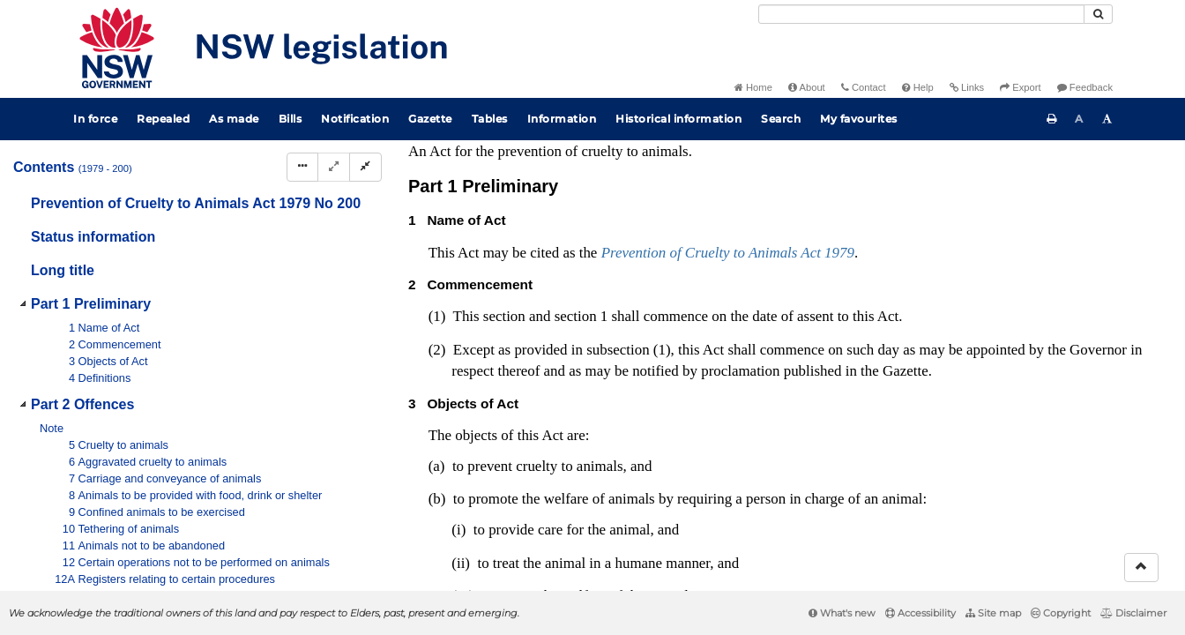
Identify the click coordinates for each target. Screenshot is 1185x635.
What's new (842, 613)
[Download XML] (1052, 147)
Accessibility (920, 613)
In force (95, 118)
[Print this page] (1052, 119)
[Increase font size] (1107, 119)
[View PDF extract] (1019, 147)
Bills (290, 118)
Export (1020, 87)
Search (781, 118)
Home (753, 87)
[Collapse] (365, 167)
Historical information (678, 118)
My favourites (859, 118)
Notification (355, 118)
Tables (490, 118)
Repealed (163, 118)
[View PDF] (987, 147)
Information (562, 118)
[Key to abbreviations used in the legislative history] (954, 147)
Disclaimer (1133, 613)
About (806, 87)
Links (967, 87)
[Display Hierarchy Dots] (302, 167)
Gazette (430, 118)
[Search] (921, 14)
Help (918, 87)
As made (234, 118)
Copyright (1061, 613)
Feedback (1085, 87)
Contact (863, 87)
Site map (993, 613)
